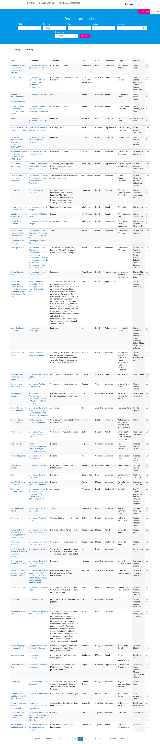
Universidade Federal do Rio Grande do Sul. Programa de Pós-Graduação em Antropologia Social (38, 494)
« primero (37, 739)
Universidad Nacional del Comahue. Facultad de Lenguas (38, 727)
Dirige (120, 61)
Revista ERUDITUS (18, 587)
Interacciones (16, 77)
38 (95, 739)
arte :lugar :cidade (17, 248)
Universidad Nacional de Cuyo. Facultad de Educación (38, 563)
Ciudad (95, 24)
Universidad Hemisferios (38, 694)
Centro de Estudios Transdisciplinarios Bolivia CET (36, 139)
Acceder (129, 4)
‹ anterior (48, 739)
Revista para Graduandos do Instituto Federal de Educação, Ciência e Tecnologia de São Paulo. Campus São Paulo (18, 289)
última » (123, 739)
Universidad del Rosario (38, 94)
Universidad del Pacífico (38, 465)
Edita (136, 61)
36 (85, 739)
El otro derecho (16, 444)
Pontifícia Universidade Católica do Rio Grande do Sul (38, 166)
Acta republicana (17, 655)
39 (100, 739)
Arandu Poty (15, 682)
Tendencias (15, 599)
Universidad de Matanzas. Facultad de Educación (38, 120)
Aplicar (85, 36)
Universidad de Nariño (37, 599)
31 (60, 739)
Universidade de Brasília (38, 258)
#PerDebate (15, 432)
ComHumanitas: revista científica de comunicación (18, 696)
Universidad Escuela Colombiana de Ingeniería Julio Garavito (38, 108)
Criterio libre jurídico (18, 456)
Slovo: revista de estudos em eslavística (17, 178)
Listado (145, 12)
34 (75, 739)
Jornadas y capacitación (69, 3)
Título (20, 24)
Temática (46, 24)
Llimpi (13, 475)
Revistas (31, 3)
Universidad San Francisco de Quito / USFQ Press (37, 434)
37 (90, 739)
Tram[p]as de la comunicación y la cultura (17, 376)
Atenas (13, 118)
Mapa (156, 12)
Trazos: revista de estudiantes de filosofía (17, 715)
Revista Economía (17, 518)
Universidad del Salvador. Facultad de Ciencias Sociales (37, 79)
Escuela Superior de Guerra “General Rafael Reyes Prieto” (38, 705)
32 (65, 739)
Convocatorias (46, 3)
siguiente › (113, 739)
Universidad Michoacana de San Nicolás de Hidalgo (38, 613)
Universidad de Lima (37, 549)
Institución (121, 24)
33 (70, 739)
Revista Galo (15, 190)
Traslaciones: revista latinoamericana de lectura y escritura (18, 572)
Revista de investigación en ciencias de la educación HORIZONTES (17, 142)
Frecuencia (59, 32)
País (69, 24)
